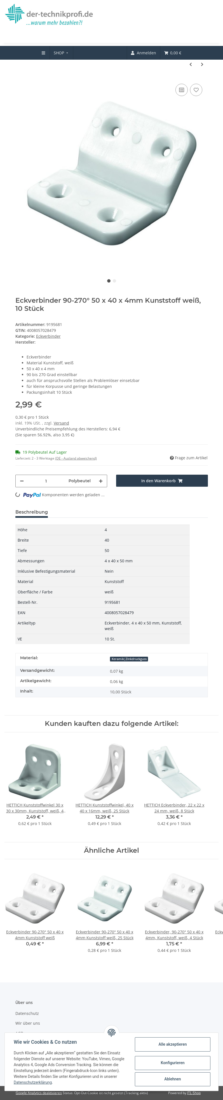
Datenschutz (27, 1013)
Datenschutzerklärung (33, 1082)
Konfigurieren (172, 1063)
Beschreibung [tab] (31, 512)
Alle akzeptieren (172, 1044)
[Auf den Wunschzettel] (196, 90)
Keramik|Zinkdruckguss (129, 659)
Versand (61, 423)
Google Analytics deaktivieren (39, 1092)
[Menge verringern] (22, 481)
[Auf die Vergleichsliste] (181, 90)
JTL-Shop (194, 1092)
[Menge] (46, 481)
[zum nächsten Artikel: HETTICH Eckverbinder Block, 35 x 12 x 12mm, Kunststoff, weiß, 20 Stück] (202, 64)
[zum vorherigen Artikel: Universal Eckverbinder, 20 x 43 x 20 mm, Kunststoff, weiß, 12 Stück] (190, 64)
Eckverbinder (48, 336)
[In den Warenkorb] (162, 481)
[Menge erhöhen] (101, 481)
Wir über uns (27, 1023)
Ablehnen (172, 1079)
